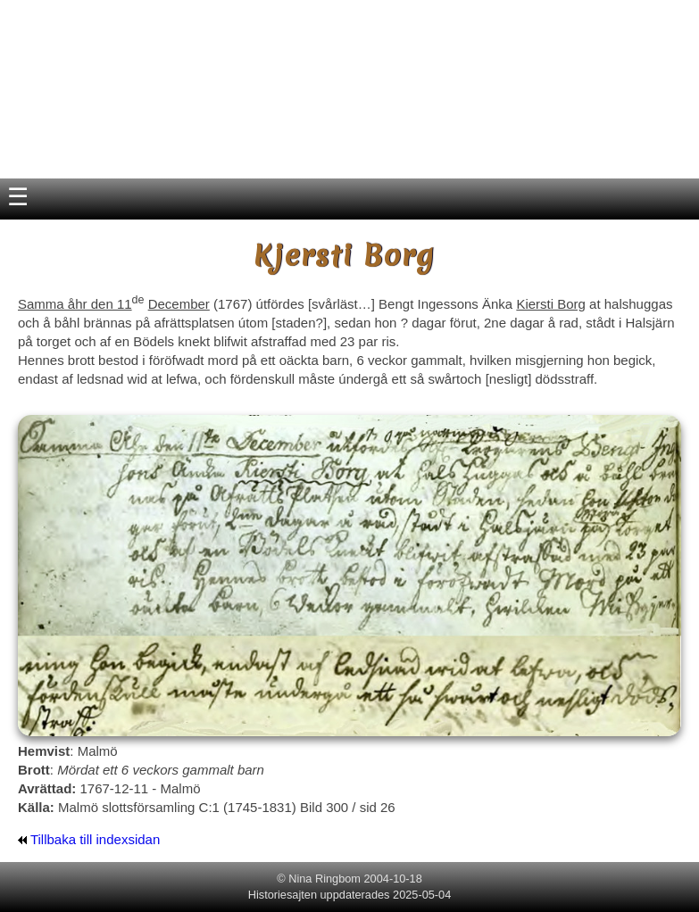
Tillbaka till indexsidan (89, 839)
